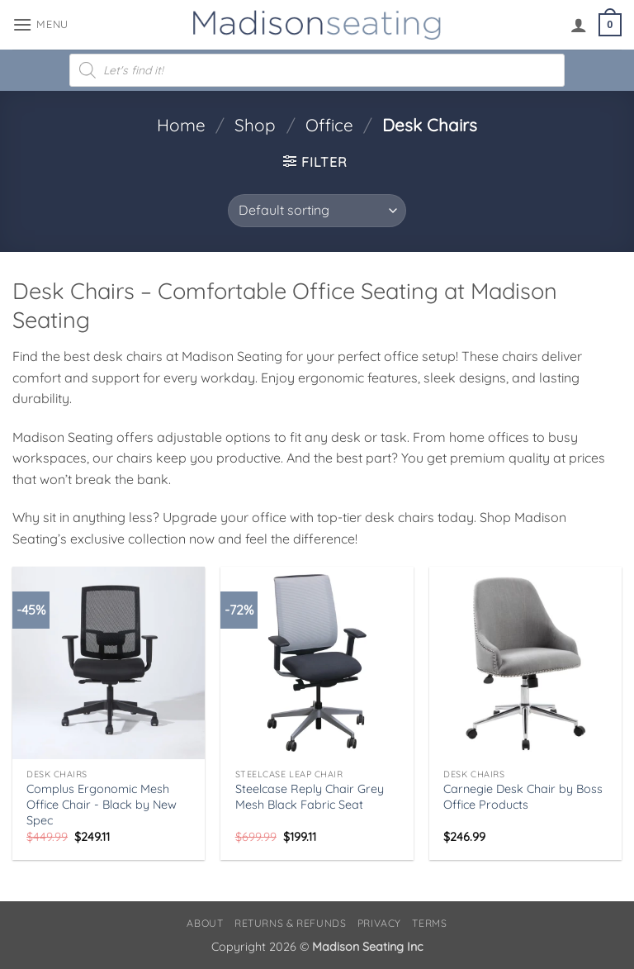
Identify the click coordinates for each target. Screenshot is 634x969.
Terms (429, 923)
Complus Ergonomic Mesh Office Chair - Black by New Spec (101, 804)
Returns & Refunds (290, 923)
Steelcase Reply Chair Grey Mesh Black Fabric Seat (309, 796)
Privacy (379, 923)
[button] (40, 24)
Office (329, 124)
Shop (255, 124)
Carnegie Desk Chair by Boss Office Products (523, 796)
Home (181, 124)
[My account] (578, 25)
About (205, 923)
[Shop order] (317, 210)
